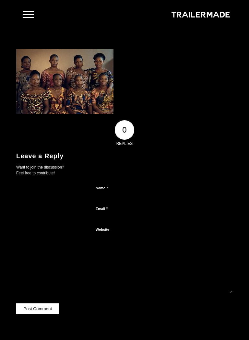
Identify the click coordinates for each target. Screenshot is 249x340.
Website (102, 229)
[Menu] (25, 14)
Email (102, 208)
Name (102, 187)
